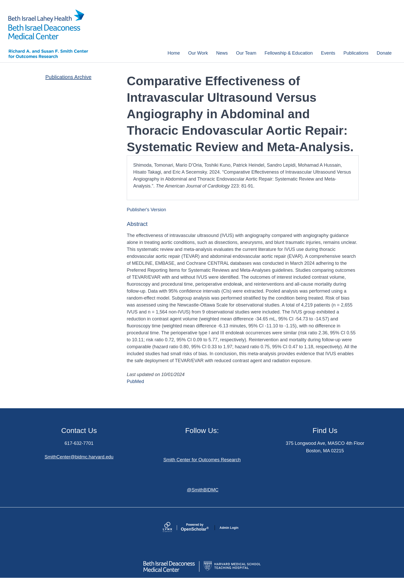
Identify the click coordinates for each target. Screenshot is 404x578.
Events (328, 53)
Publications (355, 53)
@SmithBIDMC (202, 489)
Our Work (198, 53)
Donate (384, 53)
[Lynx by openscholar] (172, 527)
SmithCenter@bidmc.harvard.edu (79, 457)
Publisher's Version (146, 209)
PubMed (135, 381)
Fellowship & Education (289, 53)
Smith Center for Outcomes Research (202, 459)
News (222, 53)
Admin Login (229, 528)
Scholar (195, 527)
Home (173, 53)
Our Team (246, 53)
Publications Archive (68, 77)
